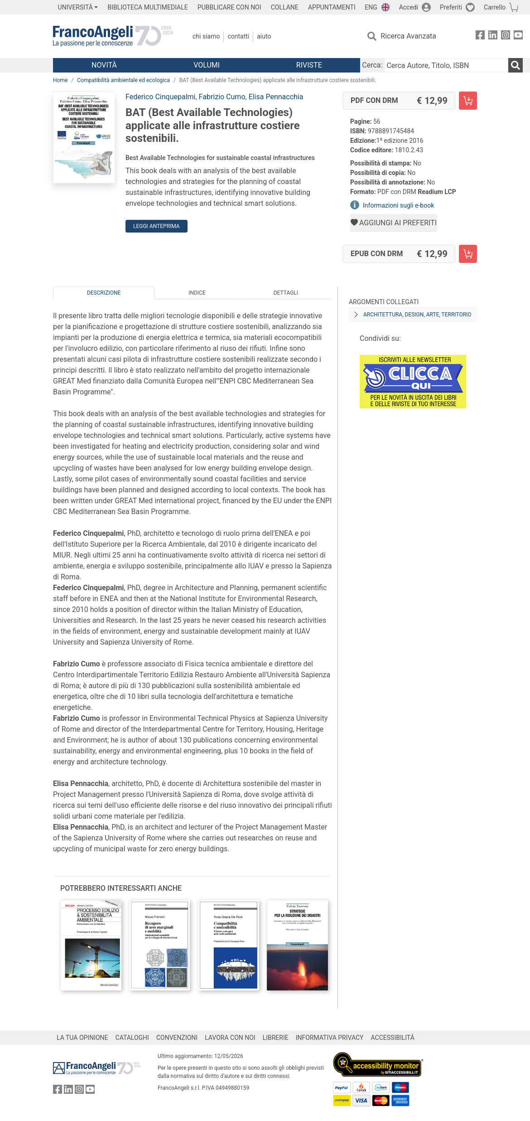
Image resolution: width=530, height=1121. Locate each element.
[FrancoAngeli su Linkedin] (492, 36)
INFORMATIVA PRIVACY (330, 1037)
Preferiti (451, 7)
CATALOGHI (132, 1037)
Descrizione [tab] (103, 293)
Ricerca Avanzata (408, 36)
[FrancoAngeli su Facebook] (480, 36)
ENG (371, 7)
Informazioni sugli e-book (398, 205)
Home (60, 80)
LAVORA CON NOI (230, 1037)
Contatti (238, 36)
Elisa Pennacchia (276, 96)
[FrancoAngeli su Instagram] (505, 36)
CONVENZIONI (177, 1037)
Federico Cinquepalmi (160, 96)
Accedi (409, 7)
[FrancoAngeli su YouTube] (518, 36)
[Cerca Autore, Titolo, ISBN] (446, 65)
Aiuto (264, 36)
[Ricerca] (515, 65)
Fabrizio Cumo (222, 96)
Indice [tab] (197, 293)
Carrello (495, 7)
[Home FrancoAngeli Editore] (113, 36)
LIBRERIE (276, 1037)
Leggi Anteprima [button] (156, 226)
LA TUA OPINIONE (82, 1037)
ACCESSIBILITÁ (392, 1037)
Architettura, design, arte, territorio (417, 314)
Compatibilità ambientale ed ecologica (123, 80)
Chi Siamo (206, 36)
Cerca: (372, 65)
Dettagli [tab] (286, 293)
